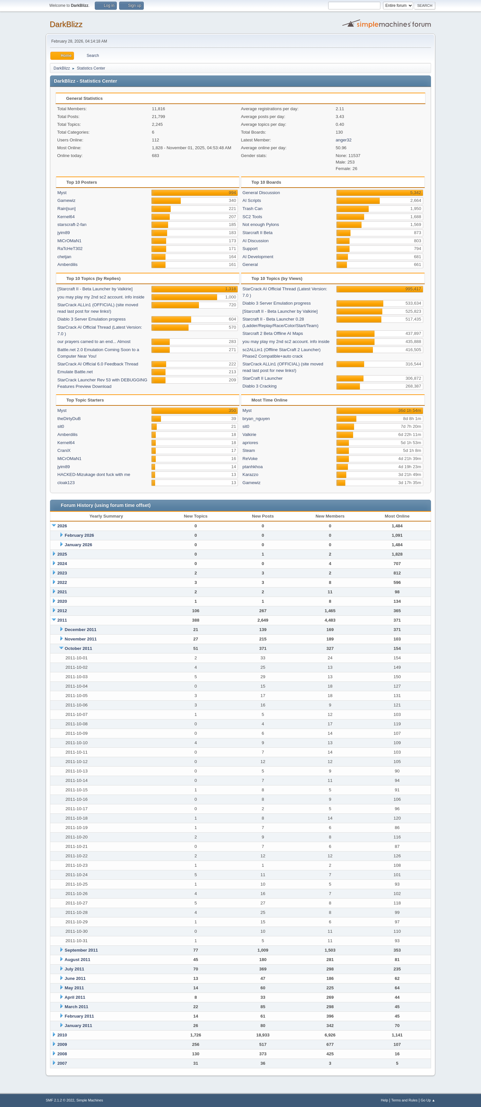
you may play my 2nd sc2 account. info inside (100, 297)
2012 (62, 610)
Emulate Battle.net (75, 371)
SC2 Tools (252, 216)
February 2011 (79, 1016)
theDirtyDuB (69, 418)
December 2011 (80, 629)
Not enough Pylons (260, 224)
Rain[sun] (66, 208)
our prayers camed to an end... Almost (93, 341)
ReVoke (250, 458)
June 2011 (75, 978)
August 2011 (77, 959)
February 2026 (79, 535)
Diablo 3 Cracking (259, 386)
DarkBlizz (66, 24)
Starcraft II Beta (257, 232)
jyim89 (63, 232)
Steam (248, 450)
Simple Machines (89, 1100)
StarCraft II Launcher (262, 378)
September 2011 (81, 950)
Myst (62, 192)
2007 (62, 1063)
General (250, 264)
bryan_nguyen (256, 418)
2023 (62, 573)
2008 (62, 1053)
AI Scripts (251, 200)
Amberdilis (67, 264)
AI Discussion (255, 240)
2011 (62, 620)
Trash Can (252, 208)
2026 (62, 525)
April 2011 (75, 997)
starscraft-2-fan (72, 224)
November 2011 (81, 639)
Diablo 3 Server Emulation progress (91, 319)
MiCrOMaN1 (69, 240)
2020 (62, 601)
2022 (62, 582)
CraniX (64, 450)
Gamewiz (66, 200)
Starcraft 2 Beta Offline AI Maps (272, 333)
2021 (62, 591)
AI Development (257, 256)
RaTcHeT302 (70, 248)
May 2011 (74, 987)
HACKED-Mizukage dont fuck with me (93, 474)
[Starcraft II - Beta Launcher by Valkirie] (95, 288)
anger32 (344, 140)
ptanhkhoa (252, 466)
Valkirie (249, 434)
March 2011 (76, 1006)
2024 (62, 563)
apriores (250, 442)
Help (384, 1100)
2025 (62, 554)
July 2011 (74, 969)
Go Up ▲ (428, 1100)
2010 (62, 1035)
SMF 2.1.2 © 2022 (60, 1100)
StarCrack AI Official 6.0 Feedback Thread (97, 364)
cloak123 (66, 482)
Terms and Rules (404, 1100)
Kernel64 (66, 216)
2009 (62, 1044)
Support (250, 248)
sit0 (60, 426)
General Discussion (261, 192)
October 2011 (78, 648)
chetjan (64, 256)
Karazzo (250, 474)
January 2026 (78, 544)
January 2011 (78, 1025)
